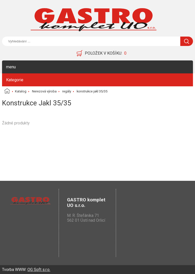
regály (66, 91)
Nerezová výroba (44, 91)
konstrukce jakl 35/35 (92, 91)
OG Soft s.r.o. (38, 269)
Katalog (20, 91)
